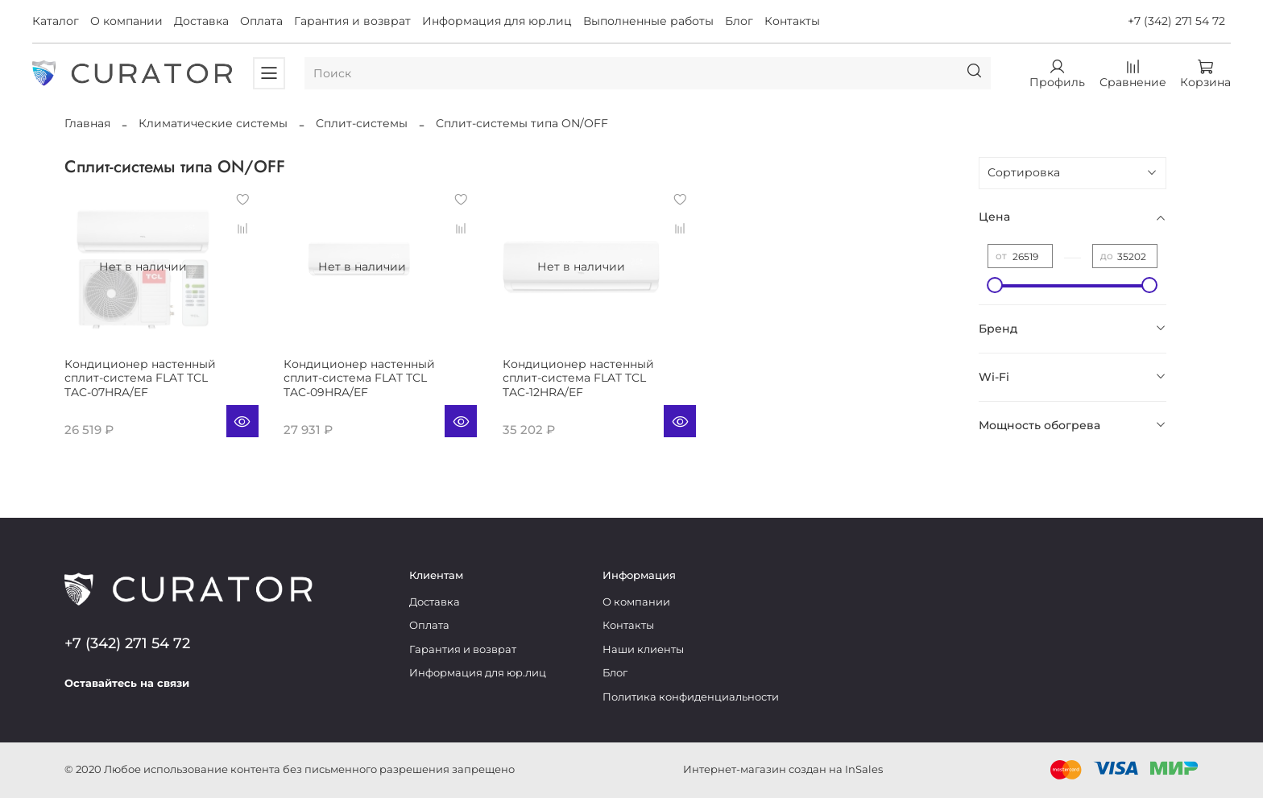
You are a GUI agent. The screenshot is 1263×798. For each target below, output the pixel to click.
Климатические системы (213, 123)
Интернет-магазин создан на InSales (783, 769)
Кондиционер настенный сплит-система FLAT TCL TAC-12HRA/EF (578, 378)
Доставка (201, 21)
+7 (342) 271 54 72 (1176, 21)
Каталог (55, 21)
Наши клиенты (643, 649)
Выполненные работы (648, 21)
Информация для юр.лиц (497, 21)
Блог (739, 21)
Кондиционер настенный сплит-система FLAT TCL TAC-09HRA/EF (359, 378)
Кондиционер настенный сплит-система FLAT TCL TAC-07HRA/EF (140, 378)
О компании (126, 21)
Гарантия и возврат (352, 21)
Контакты (792, 21)
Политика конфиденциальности (691, 697)
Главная (87, 123)
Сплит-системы (362, 123)
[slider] (995, 285)
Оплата (261, 21)
